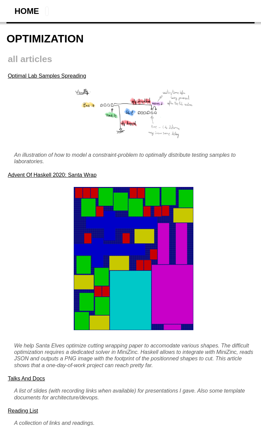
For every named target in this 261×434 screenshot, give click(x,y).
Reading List (23, 411)
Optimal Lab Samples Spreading (47, 76)
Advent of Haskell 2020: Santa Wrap (52, 175)
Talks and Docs (26, 378)
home (27, 11)
